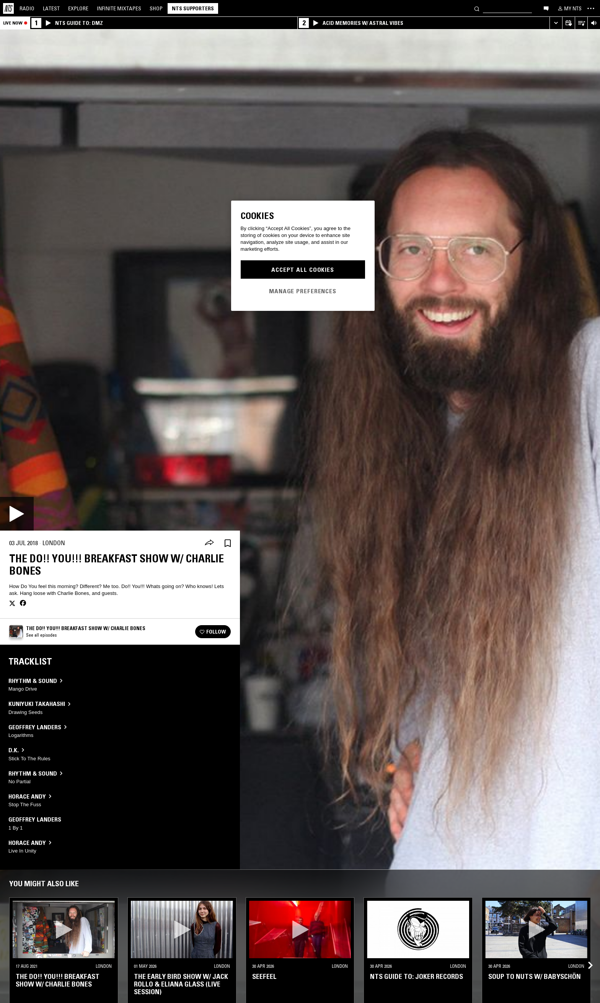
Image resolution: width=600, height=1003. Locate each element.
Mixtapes (119, 8)
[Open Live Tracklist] (581, 23)
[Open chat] (546, 8)
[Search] (477, 8)
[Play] (17, 514)
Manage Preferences (302, 291)
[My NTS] (569, 8)
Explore (78, 8)
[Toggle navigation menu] (591, 8)
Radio (27, 8)
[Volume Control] (593, 23)
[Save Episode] (227, 543)
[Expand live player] (555, 23)
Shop (156, 8)
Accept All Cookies (302, 269)
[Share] (209, 543)
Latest (51, 8)
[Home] (8, 8)
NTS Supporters (193, 8)
